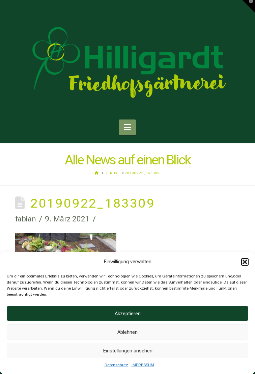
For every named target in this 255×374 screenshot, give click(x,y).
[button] (245, 262)
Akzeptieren (128, 314)
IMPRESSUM (143, 365)
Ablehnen (127, 332)
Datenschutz (116, 365)
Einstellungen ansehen (127, 351)
